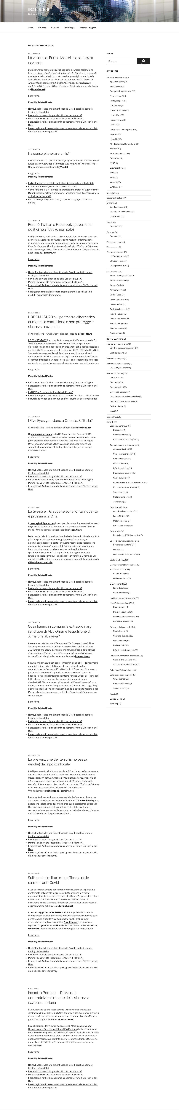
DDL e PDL (114, 367)
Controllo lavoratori (121, 625)
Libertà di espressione (119, 593)
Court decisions (116, 197)
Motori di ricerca (120, 510)
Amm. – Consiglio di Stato (121, 265)
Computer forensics (121, 444)
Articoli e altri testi (114, 67)
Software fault (119, 678)
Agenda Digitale (117, 71)
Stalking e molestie (121, 487)
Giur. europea (112, 237)
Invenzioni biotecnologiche (124, 429)
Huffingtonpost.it (117, 90)
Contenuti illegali (120, 448)
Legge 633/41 (119, 506)
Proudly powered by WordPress (53, 1107)
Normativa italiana (115, 363)
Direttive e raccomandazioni (122, 338)
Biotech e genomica (118, 416)
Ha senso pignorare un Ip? (49, 143)
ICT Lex (39, 9)
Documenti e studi (114, 188)
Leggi (112, 401)
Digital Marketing (117, 550)
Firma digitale (119, 578)
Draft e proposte (117, 342)
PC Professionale (117, 143)
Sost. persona (119, 482)
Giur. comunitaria (114, 232)
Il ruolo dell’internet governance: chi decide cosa (52, 176)
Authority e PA (116, 280)
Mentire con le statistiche (124, 606)
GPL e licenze (119, 669)
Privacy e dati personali (120, 617)
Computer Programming (120, 81)
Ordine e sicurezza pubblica (125, 544)
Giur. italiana (112, 261)
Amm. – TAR (115, 275)
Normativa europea (115, 348)
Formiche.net (49, 242)
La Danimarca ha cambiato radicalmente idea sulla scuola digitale (61, 173)
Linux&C (114, 129)
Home (30, 17)
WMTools (114, 177)
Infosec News (116, 110)
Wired (112, 167)
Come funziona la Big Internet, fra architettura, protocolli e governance (63, 179)
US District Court (117, 251)
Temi (109, 412)
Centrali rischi (119, 621)
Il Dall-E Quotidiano (115, 329)
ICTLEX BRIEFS (117, 100)
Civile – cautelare (117, 289)
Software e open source (120, 665)
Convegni (114, 216)
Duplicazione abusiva (122, 463)
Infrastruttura (119, 563)
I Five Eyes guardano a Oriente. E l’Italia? (60, 410)
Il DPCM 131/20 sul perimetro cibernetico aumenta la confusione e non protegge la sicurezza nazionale (61, 312)
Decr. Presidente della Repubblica (124, 386)
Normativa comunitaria (117, 334)
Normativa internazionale (118, 353)
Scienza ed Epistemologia (121, 660)
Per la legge (69, 17)
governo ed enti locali (52, 915)
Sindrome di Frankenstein (124, 654)
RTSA (112, 153)
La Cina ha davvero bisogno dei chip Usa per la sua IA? (55, 105)
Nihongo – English (88, 17)
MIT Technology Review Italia (122, 134)
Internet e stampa (121, 602)
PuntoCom (114, 148)
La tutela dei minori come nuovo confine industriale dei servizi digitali (62, 388)
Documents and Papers (120, 201)
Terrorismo (118, 491)
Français (110, 222)
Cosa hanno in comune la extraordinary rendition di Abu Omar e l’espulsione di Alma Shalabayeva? (59, 621)
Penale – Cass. (116, 304)
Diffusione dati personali (123, 640)
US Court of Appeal (118, 246)
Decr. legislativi (116, 377)
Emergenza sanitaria (122, 534)
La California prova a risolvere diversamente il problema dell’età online (63, 385)
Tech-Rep (114, 693)
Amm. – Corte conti (118, 270)
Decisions (114, 226)
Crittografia (115, 521)
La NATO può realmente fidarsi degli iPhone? (50, 382)
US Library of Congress (120, 357)
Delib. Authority (116, 396)
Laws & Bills (115, 206)
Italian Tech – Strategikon (121, 119)
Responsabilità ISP (121, 611)
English (110, 193)
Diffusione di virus (121, 458)
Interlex (113, 114)
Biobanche (118, 420)
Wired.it (113, 172)
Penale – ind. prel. (117, 313)
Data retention (119, 630)
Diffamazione (119, 453)
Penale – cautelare (118, 308)
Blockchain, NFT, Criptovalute (126, 525)
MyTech (113, 138)
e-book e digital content (123, 501)
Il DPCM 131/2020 (37, 330)
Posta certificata (120, 582)
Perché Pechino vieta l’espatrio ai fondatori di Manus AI (55, 108)
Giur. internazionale (115, 242)
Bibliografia (112, 183)
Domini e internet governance (123, 554)
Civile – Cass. (115, 284)
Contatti (55, 17)
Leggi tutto (33, 85)
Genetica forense (120, 424)
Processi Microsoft (121, 673)
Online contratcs (120, 568)
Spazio (113, 684)
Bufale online (118, 597)
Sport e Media (113, 407)
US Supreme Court (118, 255)
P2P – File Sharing (121, 515)
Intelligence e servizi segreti (122, 588)
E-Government (116, 574)
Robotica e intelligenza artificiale (124, 645)
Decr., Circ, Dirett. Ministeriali (122, 391)
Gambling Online (120, 467)
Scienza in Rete (116, 158)
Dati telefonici (119, 635)
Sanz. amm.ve (116, 323)
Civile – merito (116, 294)
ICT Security (115, 95)
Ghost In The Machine (122, 649)
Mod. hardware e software (124, 477)
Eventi (109, 212)
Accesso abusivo (120, 439)
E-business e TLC (117, 559)
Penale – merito (117, 318)
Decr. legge (115, 372)
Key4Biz (113, 124)
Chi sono (42, 17)
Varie (112, 162)
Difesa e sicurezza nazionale (122, 531)
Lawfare (116, 539)
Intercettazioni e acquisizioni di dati (128, 472)
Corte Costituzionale (119, 299)
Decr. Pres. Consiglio (119, 382)
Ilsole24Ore (115, 105)
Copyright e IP (116, 497)
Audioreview (115, 76)
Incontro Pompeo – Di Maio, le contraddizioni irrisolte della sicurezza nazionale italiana (58, 987)
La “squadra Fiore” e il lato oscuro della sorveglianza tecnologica (60, 372)
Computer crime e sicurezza (122, 435)
